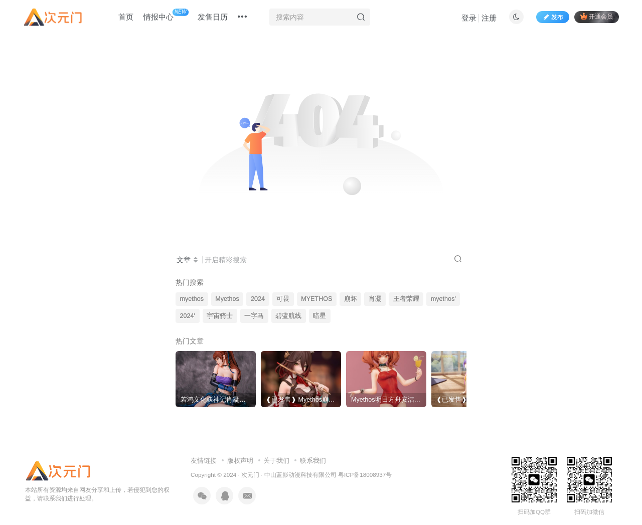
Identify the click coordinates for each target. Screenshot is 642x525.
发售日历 (213, 17)
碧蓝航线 (288, 315)
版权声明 (240, 460)
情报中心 (166, 15)
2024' (187, 315)
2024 (258, 298)
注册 (489, 18)
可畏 (282, 298)
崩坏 (350, 298)
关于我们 (276, 460)
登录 (468, 18)
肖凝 (375, 298)
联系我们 (313, 460)
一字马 (254, 315)
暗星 (319, 315)
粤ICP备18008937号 (365, 474)
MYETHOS (316, 298)
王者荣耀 (406, 298)
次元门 (250, 474)
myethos (192, 298)
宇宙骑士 (220, 315)
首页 (125, 17)
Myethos (227, 298)
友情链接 (204, 460)
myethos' (443, 298)
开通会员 (596, 16)
